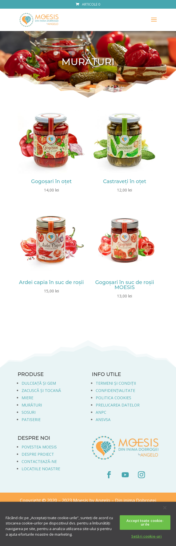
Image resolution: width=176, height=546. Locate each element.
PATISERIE (31, 419)
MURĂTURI (32, 405)
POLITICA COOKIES (113, 397)
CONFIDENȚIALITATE (115, 390)
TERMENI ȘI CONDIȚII (116, 383)
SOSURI (29, 412)
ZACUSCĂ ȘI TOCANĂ (41, 390)
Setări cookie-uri (146, 536)
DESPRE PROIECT (38, 454)
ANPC (101, 412)
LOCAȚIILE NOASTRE (41, 468)
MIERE (27, 397)
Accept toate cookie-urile (145, 522)
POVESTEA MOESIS (39, 447)
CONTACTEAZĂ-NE (39, 461)
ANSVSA (103, 419)
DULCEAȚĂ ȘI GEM (39, 383)
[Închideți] (164, 507)
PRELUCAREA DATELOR (118, 405)
